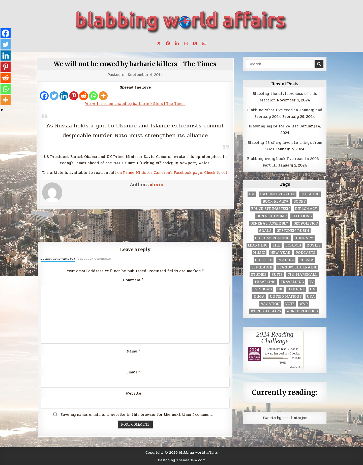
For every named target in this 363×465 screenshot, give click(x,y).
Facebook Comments (94, 258)
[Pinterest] (73, 95)
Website (133, 393)
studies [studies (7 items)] (258, 274)
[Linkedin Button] (176, 43)
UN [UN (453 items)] (313, 289)
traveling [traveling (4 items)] (265, 282)
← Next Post (49, 223)
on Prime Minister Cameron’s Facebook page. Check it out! (172, 173)
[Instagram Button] (186, 43)
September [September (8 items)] (261, 267)
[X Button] (158, 43)
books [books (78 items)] (299, 201)
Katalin (271, 349)
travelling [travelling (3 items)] (292, 282)
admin (156, 184)
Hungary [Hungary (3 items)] (303, 238)
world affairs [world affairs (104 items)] (266, 311)
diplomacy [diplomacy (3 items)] (306, 208)
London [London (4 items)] (293, 245)
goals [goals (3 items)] (265, 230)
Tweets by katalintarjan (284, 418)
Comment (133, 280)
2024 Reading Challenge (274, 338)
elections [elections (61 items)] (302, 216)
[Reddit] (83, 95)
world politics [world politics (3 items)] (302, 311)
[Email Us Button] (204, 43)
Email (133, 372)
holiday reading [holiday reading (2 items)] (272, 238)
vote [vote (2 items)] (289, 304)
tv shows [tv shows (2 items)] (262, 289)
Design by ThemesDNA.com (181, 460)
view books (295, 367)
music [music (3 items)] (259, 252)
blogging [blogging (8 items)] (309, 194)
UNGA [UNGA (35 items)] (259, 296)
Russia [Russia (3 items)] (306, 260)
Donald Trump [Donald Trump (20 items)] (271, 216)
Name (133, 351)
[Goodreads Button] (195, 43)
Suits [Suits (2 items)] (277, 274)
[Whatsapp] (93, 95)
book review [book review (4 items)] (275, 201)
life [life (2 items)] (276, 245)
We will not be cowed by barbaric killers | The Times (135, 64)
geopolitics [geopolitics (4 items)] (305, 223)
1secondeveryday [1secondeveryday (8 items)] (277, 194)
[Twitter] (54, 95)
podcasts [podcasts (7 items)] (305, 252)
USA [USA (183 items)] (311, 296)
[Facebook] (44, 95)
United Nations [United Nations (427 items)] (286, 296)
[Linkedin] (63, 95)
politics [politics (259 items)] (263, 260)
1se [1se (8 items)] (252, 194)
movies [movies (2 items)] (313, 245)
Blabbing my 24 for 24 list (273, 126)
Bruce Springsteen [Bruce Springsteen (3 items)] (270, 208)
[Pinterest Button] (167, 43)
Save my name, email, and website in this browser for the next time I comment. (136, 415)
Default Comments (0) (58, 258)
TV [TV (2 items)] (311, 282)
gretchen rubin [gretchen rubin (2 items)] (293, 230)
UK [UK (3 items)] (279, 289)
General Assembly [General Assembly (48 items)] (269, 223)
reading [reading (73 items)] (285, 260)
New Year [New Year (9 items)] (280, 252)
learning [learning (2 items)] (257, 245)
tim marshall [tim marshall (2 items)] (302, 274)
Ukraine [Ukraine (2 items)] (296, 289)
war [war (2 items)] (303, 304)
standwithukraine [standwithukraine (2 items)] (297, 267)
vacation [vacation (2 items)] (270, 304)
